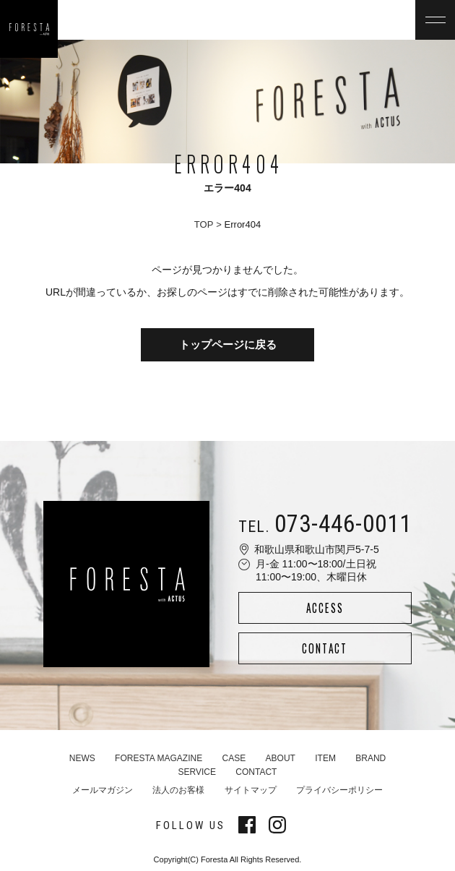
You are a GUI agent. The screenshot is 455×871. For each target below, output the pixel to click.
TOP (204, 224)
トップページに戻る (228, 344)
